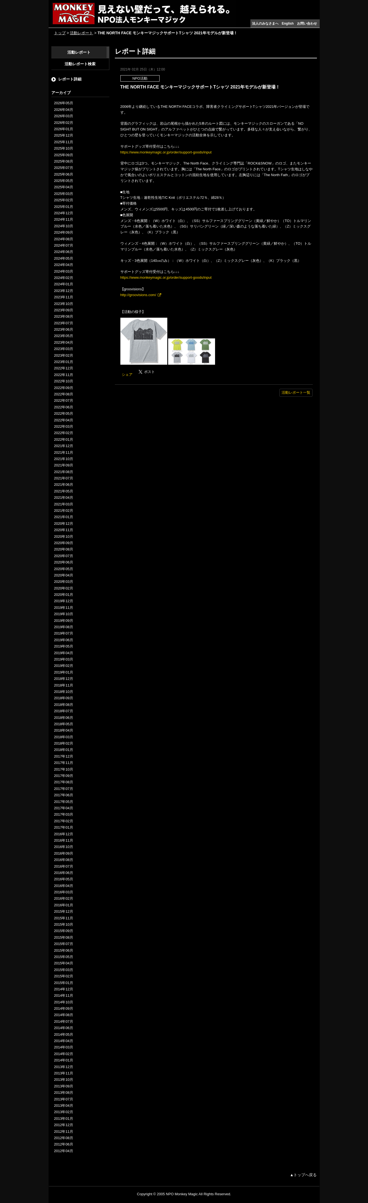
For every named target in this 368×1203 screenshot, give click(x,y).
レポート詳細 (69, 79)
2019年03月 (63, 659)
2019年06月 (63, 640)
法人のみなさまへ (265, 23)
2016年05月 (63, 879)
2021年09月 (63, 465)
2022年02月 (63, 433)
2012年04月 (63, 1151)
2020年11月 (63, 530)
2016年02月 (63, 898)
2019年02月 (63, 666)
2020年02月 (63, 588)
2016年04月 (63, 886)
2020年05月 (63, 569)
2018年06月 (63, 718)
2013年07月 (63, 1099)
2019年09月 (63, 621)
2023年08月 (63, 316)
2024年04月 (63, 265)
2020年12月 (63, 523)
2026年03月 (63, 116)
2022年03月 (63, 426)
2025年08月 (63, 161)
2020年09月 (63, 543)
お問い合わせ (307, 23)
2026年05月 (63, 103)
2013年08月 (63, 1092)
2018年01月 (63, 750)
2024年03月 (63, 271)
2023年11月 (63, 297)
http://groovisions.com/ (138, 295)
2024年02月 (63, 278)
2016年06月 (63, 873)
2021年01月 (63, 517)
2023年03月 (63, 349)
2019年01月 (63, 672)
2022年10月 (63, 381)
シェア (127, 374)
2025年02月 (63, 200)
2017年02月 (63, 821)
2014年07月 (63, 1021)
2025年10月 (63, 148)
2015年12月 (63, 911)
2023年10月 (63, 304)
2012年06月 (63, 1144)
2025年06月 (63, 174)
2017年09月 (63, 776)
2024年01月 (63, 284)
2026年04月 (63, 110)
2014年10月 (63, 1002)
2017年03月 (63, 814)
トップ (60, 33)
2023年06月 (63, 329)
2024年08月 (63, 239)
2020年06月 (63, 562)
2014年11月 (63, 995)
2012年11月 (63, 1131)
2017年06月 (63, 795)
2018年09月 (63, 698)
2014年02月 (63, 1054)
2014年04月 (63, 1041)
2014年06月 (63, 1028)
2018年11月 (63, 685)
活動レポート (81, 33)
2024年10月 (63, 226)
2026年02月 (63, 123)
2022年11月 (63, 375)
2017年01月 (63, 827)
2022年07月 (63, 400)
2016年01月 (63, 905)
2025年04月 (63, 187)
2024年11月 (63, 219)
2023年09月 (63, 310)
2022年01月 (63, 439)
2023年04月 (63, 342)
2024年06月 (63, 252)
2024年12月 (63, 213)
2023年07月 (63, 323)
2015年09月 (63, 931)
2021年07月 (63, 478)
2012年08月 (63, 1138)
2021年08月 (63, 472)
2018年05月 (63, 724)
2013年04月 (63, 1105)
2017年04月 (63, 808)
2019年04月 (63, 653)
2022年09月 (63, 388)
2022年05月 (63, 413)
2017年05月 (63, 802)
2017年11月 (63, 763)
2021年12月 (63, 446)
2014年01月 (63, 1060)
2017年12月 (63, 756)
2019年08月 (63, 627)
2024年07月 (63, 245)
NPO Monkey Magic (182, 1194)
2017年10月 (63, 769)
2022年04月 (63, 420)
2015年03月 (63, 970)
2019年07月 (63, 633)
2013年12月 (63, 1067)
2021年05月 (63, 491)
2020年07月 (63, 556)
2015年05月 (63, 957)
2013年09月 (63, 1086)
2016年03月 (63, 892)
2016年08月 (63, 860)
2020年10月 (63, 536)
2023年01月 (63, 362)
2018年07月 (63, 711)
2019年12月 (63, 601)
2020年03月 (63, 582)
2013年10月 (63, 1079)
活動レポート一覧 (296, 392)
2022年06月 (63, 407)
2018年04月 (63, 730)
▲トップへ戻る (303, 1175)
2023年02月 (63, 355)
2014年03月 (63, 1047)
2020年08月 (63, 549)
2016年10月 (63, 847)
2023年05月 (63, 336)
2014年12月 (63, 989)
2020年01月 (63, 595)
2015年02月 (63, 976)
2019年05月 (63, 646)
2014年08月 (63, 1015)
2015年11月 (63, 918)
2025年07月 (63, 168)
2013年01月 (63, 1118)
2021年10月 (63, 459)
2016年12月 (63, 834)
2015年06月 (63, 950)
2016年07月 (63, 866)
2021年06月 (63, 484)
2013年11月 (63, 1073)
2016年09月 (63, 853)
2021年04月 (63, 497)
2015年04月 (63, 963)
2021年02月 (63, 510)
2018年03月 (63, 737)
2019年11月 (63, 608)
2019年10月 (63, 614)
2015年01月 (63, 983)
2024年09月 (63, 232)
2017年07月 (63, 789)
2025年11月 (63, 142)
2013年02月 (63, 1112)
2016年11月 (63, 840)
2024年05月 (63, 258)
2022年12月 (63, 368)
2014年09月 (63, 1008)
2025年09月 (63, 155)
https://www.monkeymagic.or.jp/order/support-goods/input (166, 152)
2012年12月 (63, 1125)
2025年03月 (63, 194)
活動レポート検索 (80, 64)
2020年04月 (63, 575)
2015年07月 (63, 944)
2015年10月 (63, 924)
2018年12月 (63, 679)
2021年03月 (63, 504)
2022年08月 (63, 394)
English (288, 23)
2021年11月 (63, 452)
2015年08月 (63, 937)
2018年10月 (63, 692)
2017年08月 (63, 782)
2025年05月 (63, 181)
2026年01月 (63, 129)
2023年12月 (63, 291)
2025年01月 (63, 207)
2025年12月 (63, 135)
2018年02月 (63, 743)
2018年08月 (63, 705)
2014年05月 (63, 1034)
